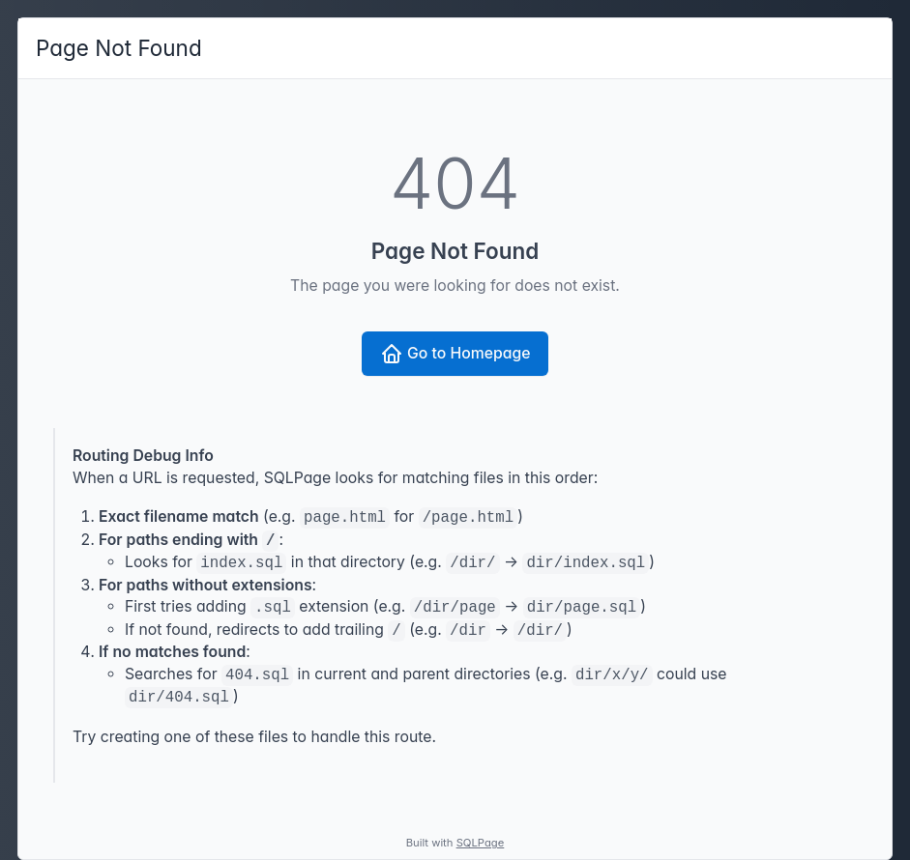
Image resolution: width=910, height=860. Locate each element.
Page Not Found (119, 48)
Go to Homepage (455, 353)
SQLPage (480, 842)
